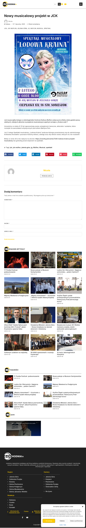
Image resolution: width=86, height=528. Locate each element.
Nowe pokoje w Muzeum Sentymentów (67, 376)
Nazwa (6, 223)
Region (10, 472)
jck (5, 28)
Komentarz (8, 199)
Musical (40, 28)
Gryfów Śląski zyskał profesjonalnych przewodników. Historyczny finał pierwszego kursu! (66, 394)
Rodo (65, 524)
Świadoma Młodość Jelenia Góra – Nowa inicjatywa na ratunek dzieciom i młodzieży (42, 327)
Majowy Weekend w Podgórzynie (16, 295)
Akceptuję (49, 521)
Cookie (61, 524)
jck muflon (12, 28)
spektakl (47, 28)
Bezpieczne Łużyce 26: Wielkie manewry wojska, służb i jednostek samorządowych (68, 327)
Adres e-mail (8, 231)
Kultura (8, 24)
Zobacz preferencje (76, 521)
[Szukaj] (59, 4)
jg (29, 28)
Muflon (33, 28)
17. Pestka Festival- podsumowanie (26, 376)
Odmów (62, 521)
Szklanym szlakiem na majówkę (15, 352)
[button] (82, 506)
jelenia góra (22, 28)
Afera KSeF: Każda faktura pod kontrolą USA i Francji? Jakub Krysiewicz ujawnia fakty (15, 327)
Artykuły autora (47, 176)
